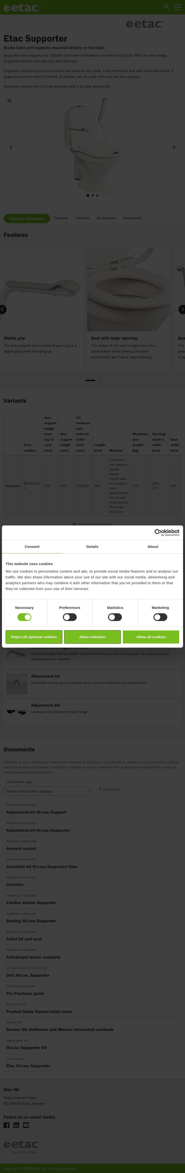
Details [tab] (92, 547)
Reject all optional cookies (34, 637)
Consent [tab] (32, 547)
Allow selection (92, 637)
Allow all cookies (151, 637)
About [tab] (153, 547)
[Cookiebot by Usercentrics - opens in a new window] (158, 532)
